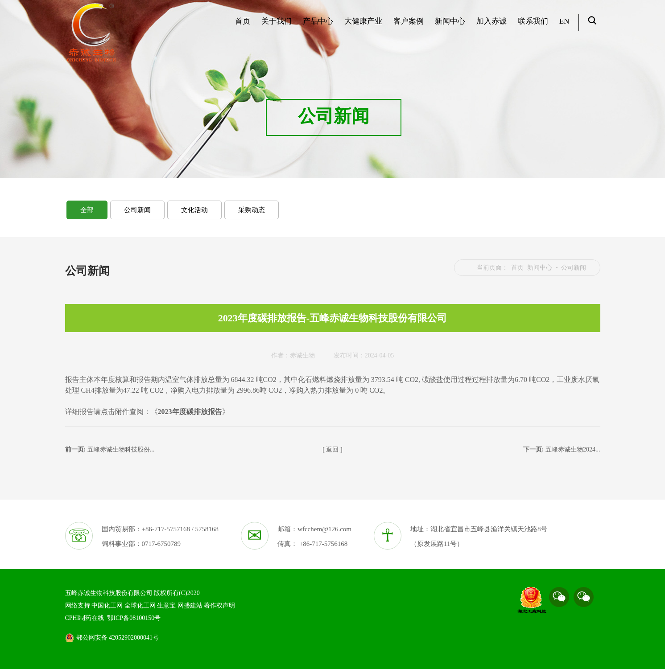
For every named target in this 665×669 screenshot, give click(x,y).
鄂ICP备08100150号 (134, 618)
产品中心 (317, 25)
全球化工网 (140, 605)
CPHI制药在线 (84, 618)
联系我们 (532, 25)
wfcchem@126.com (324, 529)
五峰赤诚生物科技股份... (121, 449)
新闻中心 (449, 25)
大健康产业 (362, 25)
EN (563, 25)
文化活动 (194, 209)
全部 (87, 209)
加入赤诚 (490, 25)
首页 (241, 25)
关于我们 (275, 25)
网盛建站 (190, 605)
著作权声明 (219, 605)
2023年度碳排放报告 (190, 411)
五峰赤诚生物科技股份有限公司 (109, 593)
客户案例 (407, 25)
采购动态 (251, 209)
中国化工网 (107, 605)
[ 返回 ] (332, 449)
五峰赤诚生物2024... (572, 449)
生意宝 (166, 605)
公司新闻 (137, 209)
